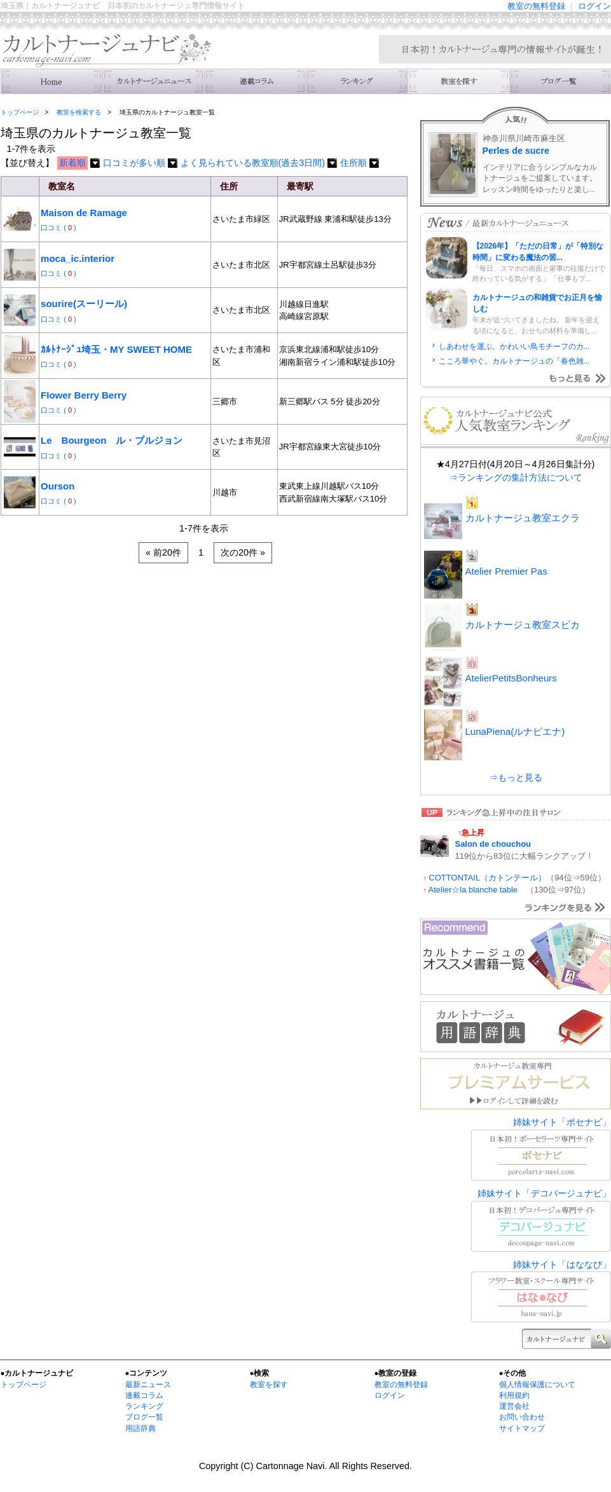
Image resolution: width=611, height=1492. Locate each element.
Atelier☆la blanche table (477, 889)
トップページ (20, 112)
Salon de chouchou (493, 844)
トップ (51, 81)
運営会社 (514, 1406)
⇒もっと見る (515, 777)
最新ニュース (148, 1384)
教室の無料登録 (536, 6)
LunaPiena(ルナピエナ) (515, 731)
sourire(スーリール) (84, 303)
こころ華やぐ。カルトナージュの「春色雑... (514, 361)
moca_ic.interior (77, 258)
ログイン (594, 6)
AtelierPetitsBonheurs (511, 678)
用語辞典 (140, 1428)
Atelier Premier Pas (506, 571)
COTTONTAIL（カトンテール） (487, 877)
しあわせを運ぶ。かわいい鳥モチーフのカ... (514, 346)
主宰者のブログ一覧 (560, 81)
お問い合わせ (522, 1417)
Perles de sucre (516, 151)
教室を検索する (458, 81)
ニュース (153, 81)
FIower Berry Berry (84, 395)
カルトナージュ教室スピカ (522, 624)
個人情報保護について (537, 1384)
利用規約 (514, 1395)
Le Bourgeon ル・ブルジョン (111, 440)
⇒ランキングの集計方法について (515, 477)
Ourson (57, 486)
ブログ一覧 (144, 1417)
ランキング (357, 81)
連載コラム (255, 81)
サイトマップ (522, 1428)
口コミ (52, 227)
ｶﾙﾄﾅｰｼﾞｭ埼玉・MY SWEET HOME (116, 349)
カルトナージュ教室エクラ (522, 517)
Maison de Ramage (84, 212)
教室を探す (269, 1384)
